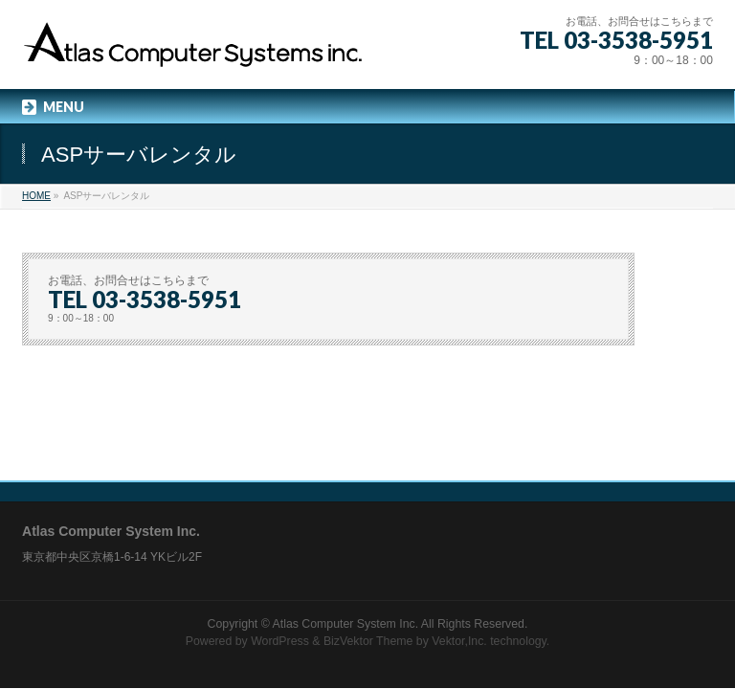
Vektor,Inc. (459, 641)
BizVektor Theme (368, 641)
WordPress (280, 641)
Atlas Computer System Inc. (346, 624)
